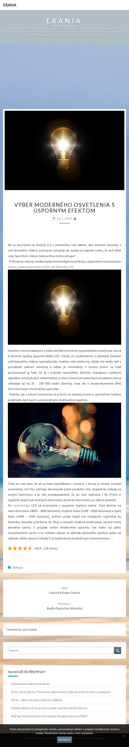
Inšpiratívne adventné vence (30, 684)
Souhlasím (64, 739)
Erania (9, 4)
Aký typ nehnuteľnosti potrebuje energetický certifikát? (49, 716)
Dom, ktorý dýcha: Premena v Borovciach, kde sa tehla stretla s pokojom (61, 692)
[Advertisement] (64, 79)
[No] (124, 736)
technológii (21, 505)
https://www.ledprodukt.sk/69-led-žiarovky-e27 (40, 267)
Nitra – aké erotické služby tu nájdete (36, 700)
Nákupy (18, 567)
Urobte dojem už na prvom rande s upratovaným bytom (49, 708)
